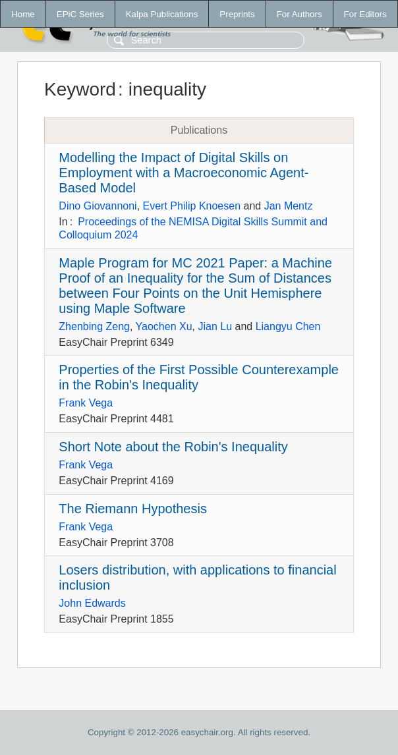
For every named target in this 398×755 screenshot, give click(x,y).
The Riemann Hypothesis (133, 508)
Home (23, 14)
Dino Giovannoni (97, 205)
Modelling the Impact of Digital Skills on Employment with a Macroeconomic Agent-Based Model (183, 172)
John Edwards (92, 603)
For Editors (365, 14)
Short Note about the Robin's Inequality (173, 446)
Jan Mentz (288, 205)
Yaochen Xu (164, 326)
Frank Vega (86, 402)
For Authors (299, 14)
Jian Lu (215, 326)
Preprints (236, 14)
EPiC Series (80, 14)
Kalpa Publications (162, 14)
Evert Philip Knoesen (192, 205)
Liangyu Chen (288, 326)
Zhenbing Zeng (94, 326)
